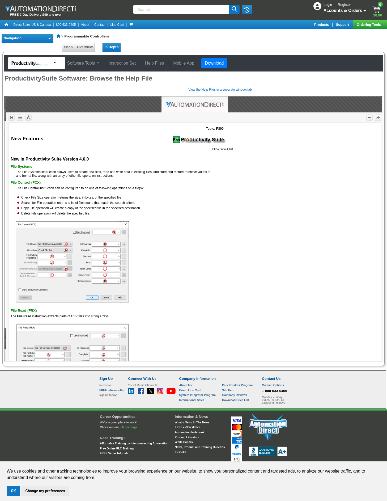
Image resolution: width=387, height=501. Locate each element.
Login (328, 5)
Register (344, 5)
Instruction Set (122, 63)
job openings (128, 427)
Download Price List (235, 400)
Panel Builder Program (237, 385)
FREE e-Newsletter (187, 427)
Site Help (228, 390)
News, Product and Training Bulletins (200, 447)
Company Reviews (234, 395)
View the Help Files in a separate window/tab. (220, 89)
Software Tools (81, 63)
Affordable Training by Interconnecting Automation (134, 443)
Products (322, 25)
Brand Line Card (190, 390)
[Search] (181, 9)
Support (343, 25)
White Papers (184, 442)
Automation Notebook (189, 432)
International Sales (192, 400)
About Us (185, 385)
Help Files (154, 63)
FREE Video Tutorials (114, 453)
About (85, 25)
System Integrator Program (197, 395)
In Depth (112, 47)
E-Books (180, 452)
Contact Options (273, 385)
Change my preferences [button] (45, 491)
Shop (68, 47)
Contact (99, 25)
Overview (85, 47)
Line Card (117, 25)
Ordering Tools (369, 25)
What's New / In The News (192, 422)
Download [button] (214, 63)
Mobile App (183, 63)
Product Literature (187, 437)
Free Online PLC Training (117, 448)
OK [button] (13, 491)
